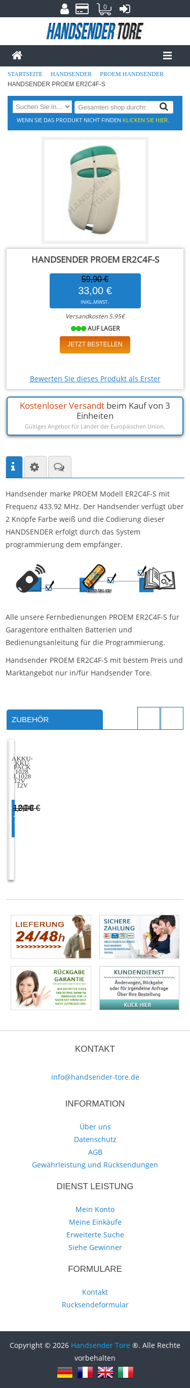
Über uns (95, 1126)
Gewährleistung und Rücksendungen (95, 1164)
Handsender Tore (100, 1345)
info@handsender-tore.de (95, 1077)
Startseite (26, 74)
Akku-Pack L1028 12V (138, 801)
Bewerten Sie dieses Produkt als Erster (95, 378)
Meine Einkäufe (95, 1222)
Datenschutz (95, 1139)
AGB (95, 1152)
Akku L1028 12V (49, 801)
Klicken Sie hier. (146, 120)
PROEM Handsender (132, 74)
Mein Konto (95, 1209)
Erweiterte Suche (95, 1234)
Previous (148, 718)
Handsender (72, 74)
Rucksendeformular (95, 1304)
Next (172, 718)
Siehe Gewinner (95, 1247)
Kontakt (95, 1292)
